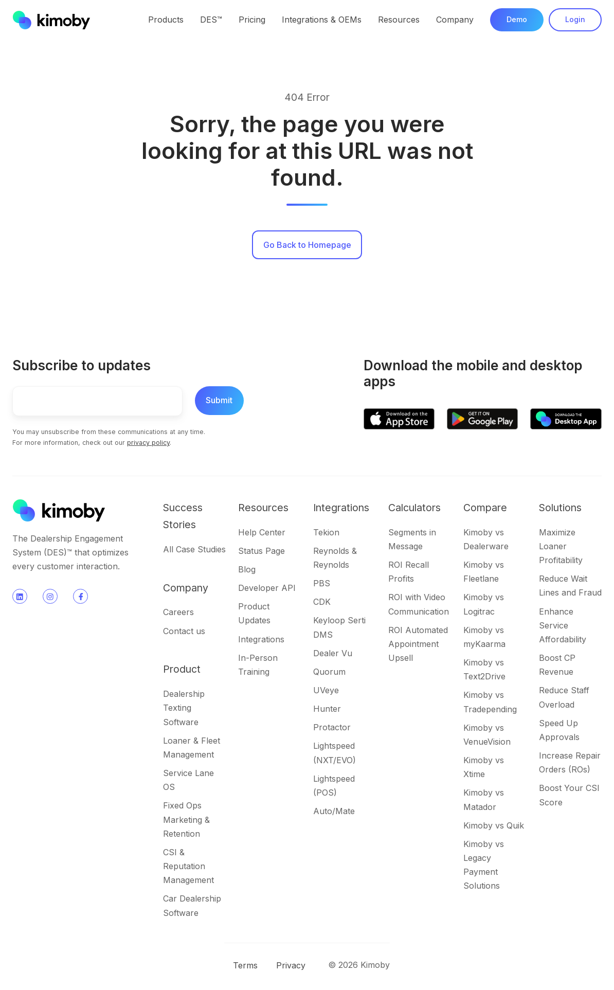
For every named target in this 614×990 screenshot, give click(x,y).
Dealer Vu (332, 653)
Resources (399, 19)
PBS (321, 583)
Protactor (332, 727)
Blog (247, 569)
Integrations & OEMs (322, 19)
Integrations (261, 639)
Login (575, 19)
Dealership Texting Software (184, 708)
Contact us (184, 631)
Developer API (267, 588)
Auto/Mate (334, 811)
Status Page (261, 551)
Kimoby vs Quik (493, 825)
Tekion (326, 532)
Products (166, 19)
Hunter (327, 709)
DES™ (211, 19)
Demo (517, 19)
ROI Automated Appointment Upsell (418, 644)
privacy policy (148, 442)
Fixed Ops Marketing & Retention (186, 819)
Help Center (261, 532)
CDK (322, 602)
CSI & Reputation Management (188, 866)
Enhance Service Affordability (562, 625)
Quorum (329, 672)
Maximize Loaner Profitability (561, 546)
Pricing (252, 19)
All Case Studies (194, 549)
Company (455, 19)
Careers (178, 612)
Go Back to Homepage (307, 245)
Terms (245, 965)
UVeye (326, 690)
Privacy (290, 965)
